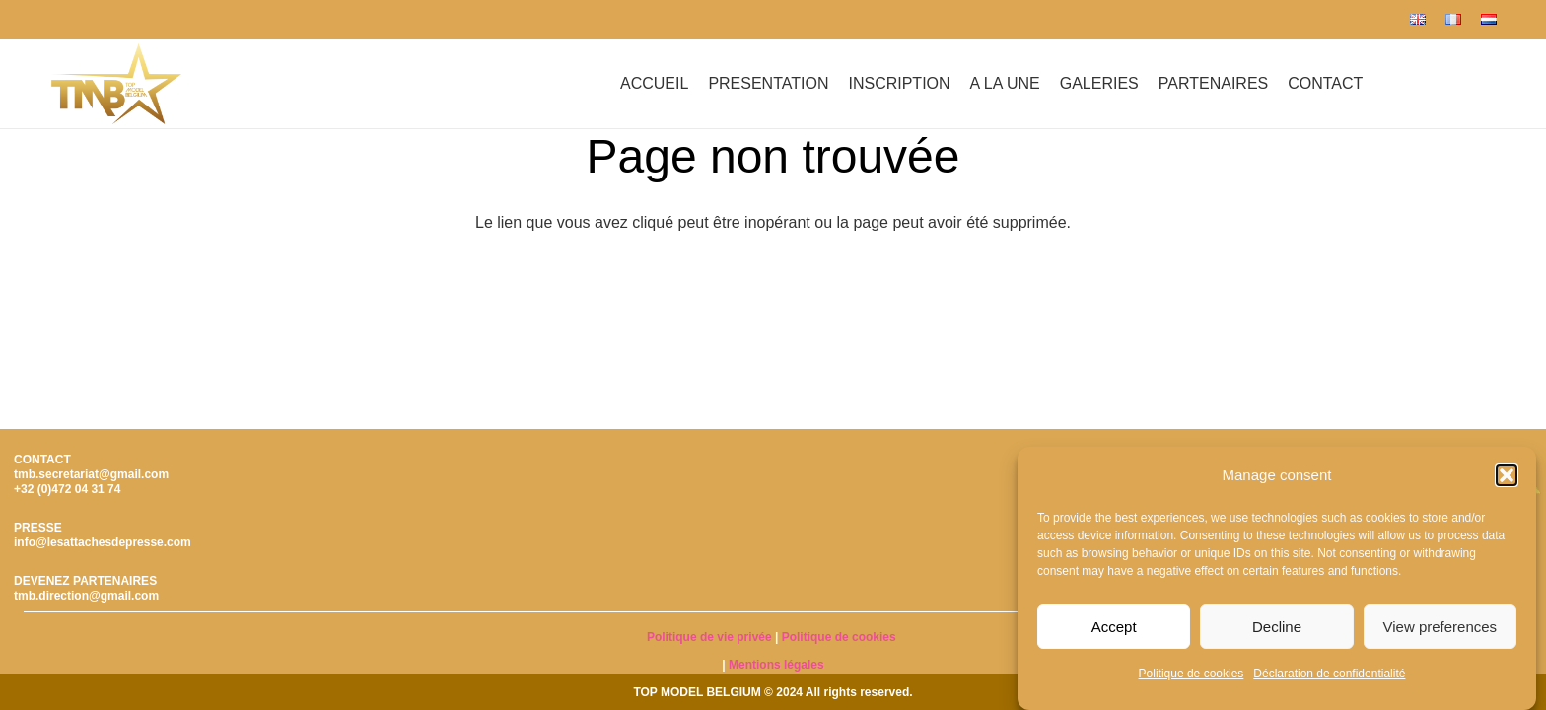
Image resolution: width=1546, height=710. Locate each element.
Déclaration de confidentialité (1329, 673)
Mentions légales (776, 665)
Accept (1114, 626)
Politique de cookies (1191, 673)
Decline (1276, 626)
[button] (1506, 475)
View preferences (1440, 626)
